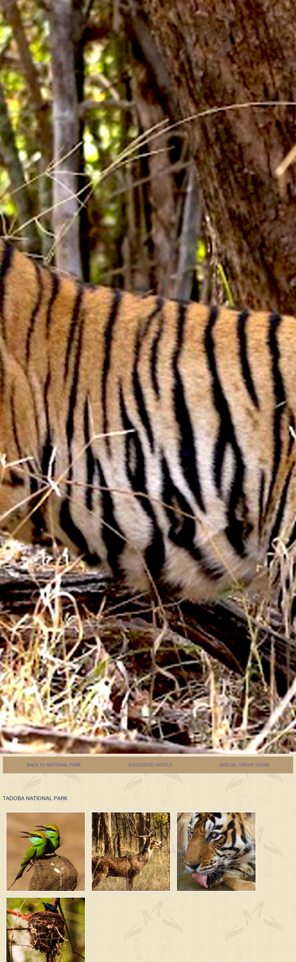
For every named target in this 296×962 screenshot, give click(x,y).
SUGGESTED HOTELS (150, 764)
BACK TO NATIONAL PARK (54, 764)
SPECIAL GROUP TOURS (244, 764)
